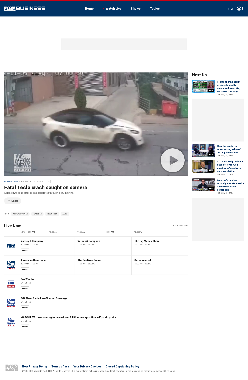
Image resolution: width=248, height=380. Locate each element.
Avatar (239, 9)
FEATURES (37, 214)
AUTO (65, 214)
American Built (11, 181)
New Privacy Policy (34, 366)
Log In (231, 9)
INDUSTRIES (52, 214)
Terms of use (60, 366)
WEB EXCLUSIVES (20, 214)
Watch (25, 250)
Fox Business (24, 9)
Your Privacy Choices (87, 366)
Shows (136, 8)
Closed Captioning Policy (122, 366)
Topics (155, 8)
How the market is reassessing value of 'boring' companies (229, 149)
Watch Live (113, 8)
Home (89, 8)
